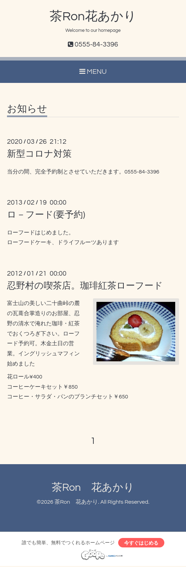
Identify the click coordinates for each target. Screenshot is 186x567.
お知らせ (27, 109)
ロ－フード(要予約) (46, 214)
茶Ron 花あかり (93, 487)
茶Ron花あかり (93, 16)
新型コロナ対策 (39, 153)
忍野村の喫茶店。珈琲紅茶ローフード (85, 285)
